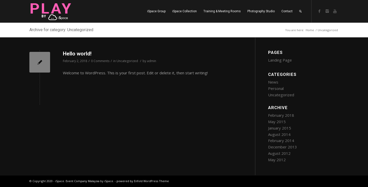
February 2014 (281, 140)
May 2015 (277, 121)
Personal (276, 88)
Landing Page (280, 60)
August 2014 (279, 134)
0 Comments (100, 61)
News (273, 82)
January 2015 (279, 128)
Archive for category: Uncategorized (61, 29)
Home (310, 30)
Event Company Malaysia (82, 181)
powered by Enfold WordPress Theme (143, 181)
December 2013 (282, 146)
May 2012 (277, 159)
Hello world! (77, 54)
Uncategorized (127, 61)
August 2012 (279, 153)
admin (151, 61)
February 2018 (281, 115)
